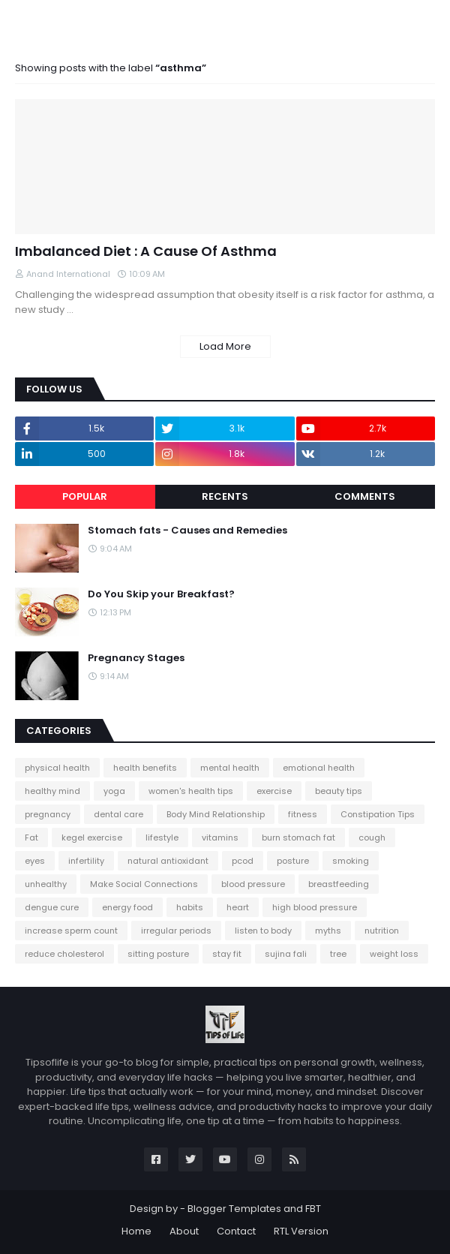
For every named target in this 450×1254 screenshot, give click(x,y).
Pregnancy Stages (136, 658)
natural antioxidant (168, 861)
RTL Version (301, 1231)
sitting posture (158, 954)
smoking (350, 861)
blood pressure (253, 884)
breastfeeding (338, 884)
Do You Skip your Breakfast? (161, 594)
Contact (236, 1231)
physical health (57, 768)
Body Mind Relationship (215, 814)
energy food (127, 907)
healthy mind (52, 791)
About (184, 1231)
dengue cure (52, 907)
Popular (84, 496)
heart (237, 907)
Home (137, 1231)
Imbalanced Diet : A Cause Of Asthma (146, 251)
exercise (274, 791)
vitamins (220, 837)
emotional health (319, 768)
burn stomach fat (298, 837)
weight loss (394, 954)
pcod (243, 861)
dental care (118, 814)
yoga (114, 791)
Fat (31, 837)
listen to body (263, 931)
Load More (225, 346)
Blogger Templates (234, 1208)
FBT (313, 1208)
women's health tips (190, 791)
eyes (35, 861)
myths (328, 931)
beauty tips (338, 791)
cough (372, 837)
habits (189, 907)
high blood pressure (314, 907)
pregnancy (47, 814)
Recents (225, 496)
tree (338, 954)
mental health (230, 768)
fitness (302, 814)
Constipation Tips (377, 814)
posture (293, 861)
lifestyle (162, 837)
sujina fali (286, 954)
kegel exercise (92, 837)
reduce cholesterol (64, 954)
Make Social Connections (144, 884)
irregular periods (176, 931)
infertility (86, 861)
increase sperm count (71, 931)
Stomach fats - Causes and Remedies (187, 530)
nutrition (381, 931)
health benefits (145, 768)
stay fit (227, 954)
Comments (364, 496)
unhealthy (46, 884)
